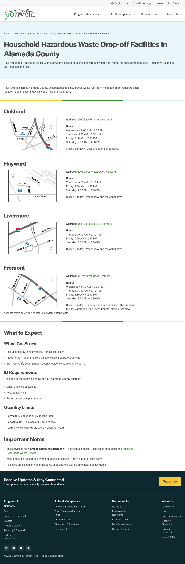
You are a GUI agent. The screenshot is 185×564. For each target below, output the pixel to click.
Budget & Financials (167, 522)
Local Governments (122, 524)
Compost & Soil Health (15, 516)
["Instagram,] (6, 548)
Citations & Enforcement (67, 524)
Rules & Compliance (67, 501)
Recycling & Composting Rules (70, 506)
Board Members (120, 519)
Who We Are (168, 506)
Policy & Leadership (167, 530)
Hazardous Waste (46, 33)
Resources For (121, 501)
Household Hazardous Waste (72, 33)
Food (6, 511)
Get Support (61, 529)
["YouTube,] (21, 548)
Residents (117, 506)
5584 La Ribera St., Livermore (94, 224)
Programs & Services (11, 503)
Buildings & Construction (10, 537)
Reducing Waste (12, 525)
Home (7, 33)
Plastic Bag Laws (63, 519)
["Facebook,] (13, 548)
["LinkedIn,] (28, 548)
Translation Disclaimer (52, 555)
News (160, 3)
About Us (168, 501)
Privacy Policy (32, 555)
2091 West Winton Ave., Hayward (96, 171)
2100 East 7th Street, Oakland (94, 119)
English (119, 3)
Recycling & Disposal (23, 33)
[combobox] (120, 3)
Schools (8, 520)
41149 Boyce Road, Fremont (93, 276)
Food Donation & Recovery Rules (68, 513)
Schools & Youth (120, 529)
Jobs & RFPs (168, 537)
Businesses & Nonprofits (119, 513)
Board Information (171, 516)
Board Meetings (142, 3)
